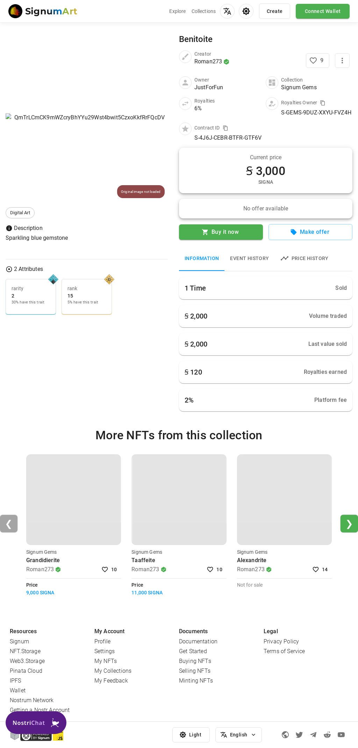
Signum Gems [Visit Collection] (41, 552)
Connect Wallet (323, 11)
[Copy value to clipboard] (322, 103)
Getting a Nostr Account (40, 710)
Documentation (198, 641)
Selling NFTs (194, 670)
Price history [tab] (304, 258)
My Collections (112, 670)
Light (191, 735)
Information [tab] (201, 258)
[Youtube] (341, 735)
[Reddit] (327, 735)
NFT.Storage (25, 651)
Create (274, 11)
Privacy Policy (281, 641)
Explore (177, 11)
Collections (204, 11)
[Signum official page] (285, 735)
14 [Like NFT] (320, 569)
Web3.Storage (27, 661)
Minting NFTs (196, 680)
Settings (104, 651)
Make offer (310, 232)
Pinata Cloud (26, 670)
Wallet (18, 690)
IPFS (15, 680)
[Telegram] (313, 735)
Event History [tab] (249, 258)
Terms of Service (284, 651)
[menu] (227, 11)
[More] (342, 60)
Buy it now (221, 232)
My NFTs (105, 661)
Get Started (193, 651)
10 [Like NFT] (110, 569)
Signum (19, 641)
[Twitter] (299, 735)
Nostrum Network (31, 700)
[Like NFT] (317, 60)
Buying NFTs (195, 661)
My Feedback (111, 680)
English (238, 735)
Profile (102, 641)
